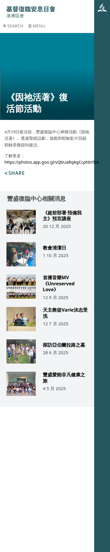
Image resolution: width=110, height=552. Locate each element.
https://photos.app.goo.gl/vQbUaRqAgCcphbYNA (51, 162)
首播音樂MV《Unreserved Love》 (59, 284)
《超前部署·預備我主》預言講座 (62, 216)
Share (14, 173)
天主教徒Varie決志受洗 (65, 313)
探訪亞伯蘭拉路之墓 (64, 345)
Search (13, 26)
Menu (36, 26)
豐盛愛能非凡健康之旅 (64, 378)
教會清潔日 (54, 248)
